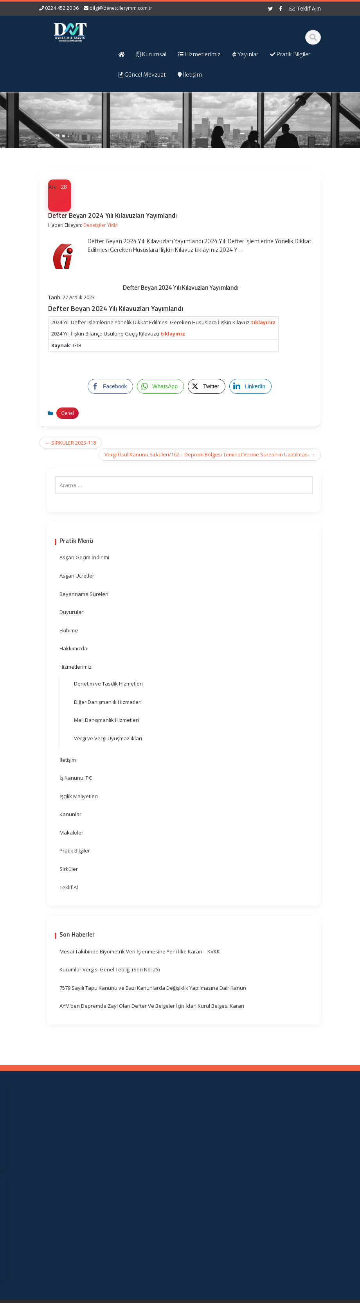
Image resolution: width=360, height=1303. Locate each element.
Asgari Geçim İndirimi (84, 557)
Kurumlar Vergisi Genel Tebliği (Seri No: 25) (109, 969)
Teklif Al (68, 887)
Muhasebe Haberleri (62, 1295)
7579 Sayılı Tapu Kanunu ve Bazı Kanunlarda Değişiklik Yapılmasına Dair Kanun (152, 987)
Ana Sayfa (145, 1124)
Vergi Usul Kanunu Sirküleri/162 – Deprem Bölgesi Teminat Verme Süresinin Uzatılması (209, 454)
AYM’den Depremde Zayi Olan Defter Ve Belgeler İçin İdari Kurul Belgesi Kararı (151, 1005)
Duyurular (71, 612)
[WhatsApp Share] (160, 386)
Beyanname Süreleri (83, 594)
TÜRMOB (215, 1169)
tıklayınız (263, 322)
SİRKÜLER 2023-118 (70, 442)
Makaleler (71, 832)
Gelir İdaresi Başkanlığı (217, 1140)
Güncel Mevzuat (143, 1164)
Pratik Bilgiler (74, 850)
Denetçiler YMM (100, 225)
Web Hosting (130, 1295)
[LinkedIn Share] (250, 386)
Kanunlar (70, 814)
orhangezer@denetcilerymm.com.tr (66, 1229)
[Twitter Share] (206, 386)
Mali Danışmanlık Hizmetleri (106, 719)
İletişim (67, 759)
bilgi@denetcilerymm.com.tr (121, 8)
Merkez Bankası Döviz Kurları (214, 1202)
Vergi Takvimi (214, 1180)
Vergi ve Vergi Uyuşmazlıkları (108, 738)
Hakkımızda (73, 648)
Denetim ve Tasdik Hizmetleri (108, 683)
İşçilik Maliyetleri (78, 796)
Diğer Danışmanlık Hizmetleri (108, 701)
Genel (67, 413)
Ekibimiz (69, 630)
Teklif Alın (305, 8)
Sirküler (68, 868)
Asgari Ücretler (76, 575)
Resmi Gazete (213, 1158)
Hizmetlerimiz (75, 666)
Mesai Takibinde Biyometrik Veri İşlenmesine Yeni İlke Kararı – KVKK (139, 951)
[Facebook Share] (110, 386)
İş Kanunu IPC (75, 777)
